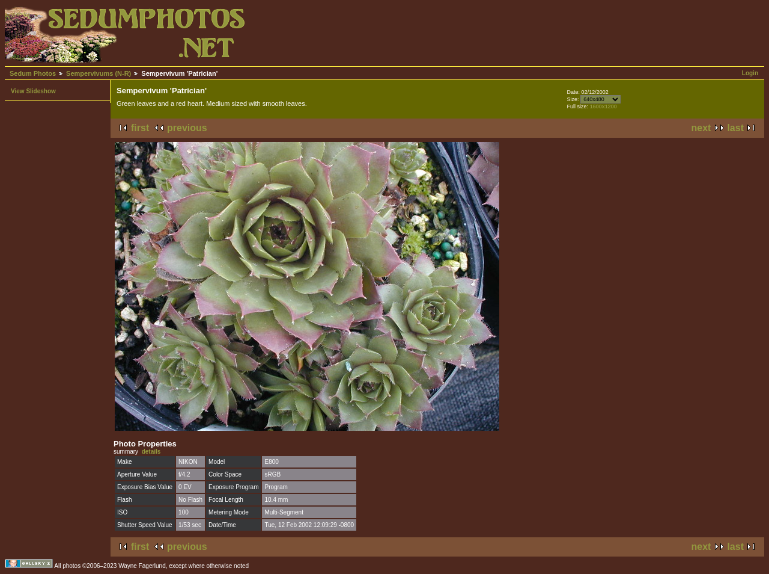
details (151, 451)
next (701, 128)
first (140, 128)
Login (750, 73)
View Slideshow (33, 91)
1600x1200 (603, 106)
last (735, 128)
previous (187, 128)
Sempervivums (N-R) (98, 73)
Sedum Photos (33, 73)
